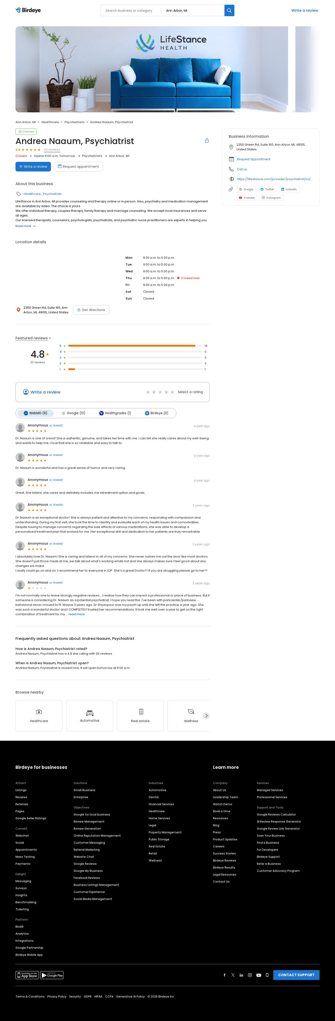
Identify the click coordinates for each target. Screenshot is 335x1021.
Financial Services (161, 804)
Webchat (22, 835)
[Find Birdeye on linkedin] (241, 975)
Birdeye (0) (155, 413)
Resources (220, 818)
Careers (219, 846)
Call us (242, 169)
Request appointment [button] (253, 159)
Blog (216, 825)
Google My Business (88, 871)
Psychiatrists (74, 122)
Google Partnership (29, 947)
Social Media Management (93, 899)
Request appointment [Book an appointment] (78, 166)
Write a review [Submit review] (33, 166)
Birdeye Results (224, 867)
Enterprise (81, 797)
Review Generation (87, 828)
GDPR (87, 996)
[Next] (206, 715)
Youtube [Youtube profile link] (247, 198)
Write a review (304, 10)
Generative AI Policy (130, 996)
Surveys (21, 888)
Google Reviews (85, 863)
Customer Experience (89, 892)
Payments (22, 863)
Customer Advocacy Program (278, 871)
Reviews (21, 797)
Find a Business (268, 842)
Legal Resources (224, 874)
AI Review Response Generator (279, 821)
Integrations (24, 940)
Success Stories (224, 853)
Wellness (155, 860)
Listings (21, 790)
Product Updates (225, 839)
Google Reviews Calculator (276, 814)
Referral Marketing (87, 849)
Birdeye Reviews (224, 860)
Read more (25, 226)
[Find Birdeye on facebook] (225, 975)
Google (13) (73, 413)
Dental (154, 797)
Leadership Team (225, 797)
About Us (219, 790)
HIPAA (98, 996)
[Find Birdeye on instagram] (250, 975)
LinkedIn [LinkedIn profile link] (289, 189)
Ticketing (22, 909)
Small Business (84, 790)
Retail (153, 853)
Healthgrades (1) (114, 413)
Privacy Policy (56, 996)
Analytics (22, 933)
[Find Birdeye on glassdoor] (267, 975)
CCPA (109, 996)
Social (19, 842)
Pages (19, 811)
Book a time (221, 811)
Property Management (165, 832)
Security (75, 996)
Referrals (21, 804)
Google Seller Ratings (30, 818)
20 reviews (52, 149)
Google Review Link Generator (278, 828)
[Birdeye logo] (28, 10)
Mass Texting (25, 856)
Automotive (157, 790)
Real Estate (157, 846)
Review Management (89, 821)
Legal (152, 825)
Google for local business (92, 814)
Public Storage (159, 839)
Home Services (159, 818)
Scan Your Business (271, 835)
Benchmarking (25, 902)
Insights (21, 895)
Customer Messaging (89, 842)
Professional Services (272, 797)
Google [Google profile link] (246, 189)
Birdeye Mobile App (29, 954)
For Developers (267, 849)
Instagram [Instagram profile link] (271, 198)
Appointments (26, 849)
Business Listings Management (96, 885)
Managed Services (270, 790)
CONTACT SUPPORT (296, 974)
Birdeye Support (268, 856)
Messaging (23, 881)
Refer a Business (269, 863)
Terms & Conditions (30, 996)
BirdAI (19, 926)
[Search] (229, 10)
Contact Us (221, 881)
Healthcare (50, 122)
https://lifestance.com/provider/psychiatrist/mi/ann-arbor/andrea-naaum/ (275, 179)
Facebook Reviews (87, 878)
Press (217, 832)
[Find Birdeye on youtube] (258, 975)
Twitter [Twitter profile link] (267, 189)
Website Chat (84, 856)
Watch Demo (222, 804)
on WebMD (56, 425)
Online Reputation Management (97, 835)
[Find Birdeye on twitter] (233, 975)
